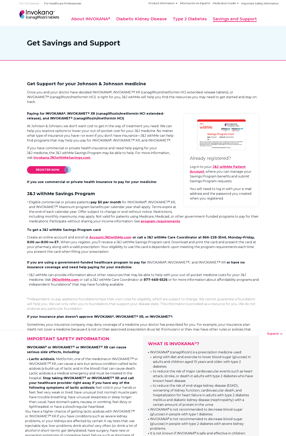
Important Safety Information (260, 3)
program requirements (160, 221)
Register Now (47, 169)
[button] (90, 19)
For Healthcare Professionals (62, 3)
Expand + (142, 329)
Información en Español (195, 3)
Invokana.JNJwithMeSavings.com (62, 158)
